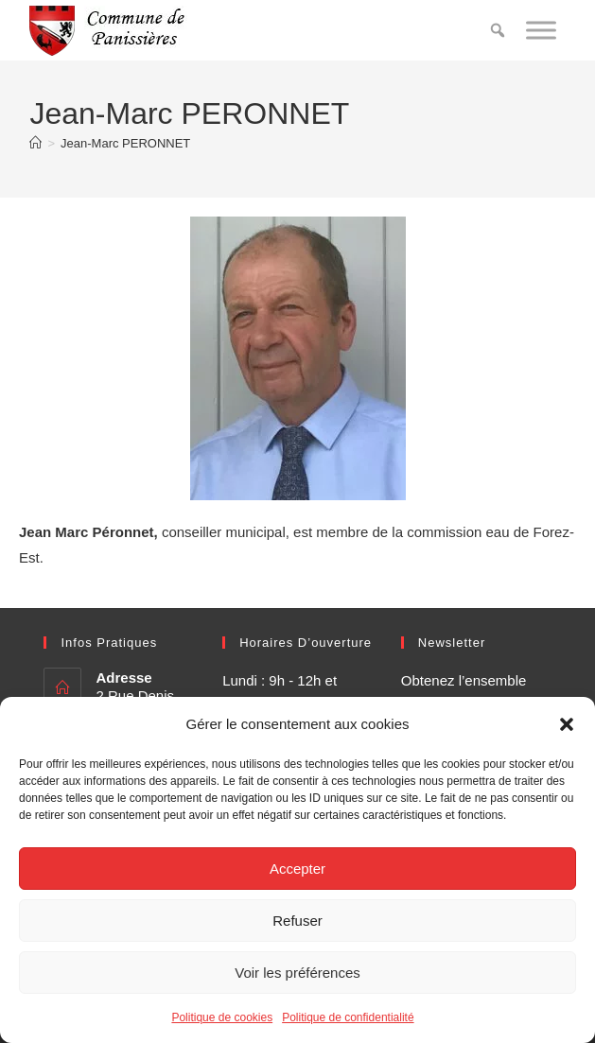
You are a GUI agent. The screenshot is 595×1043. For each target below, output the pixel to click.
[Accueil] (35, 143)
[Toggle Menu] (541, 30)
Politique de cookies (221, 1017)
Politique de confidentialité (347, 1017)
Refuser (297, 921)
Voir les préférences (297, 973)
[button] (566, 724)
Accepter (297, 868)
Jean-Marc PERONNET (125, 143)
